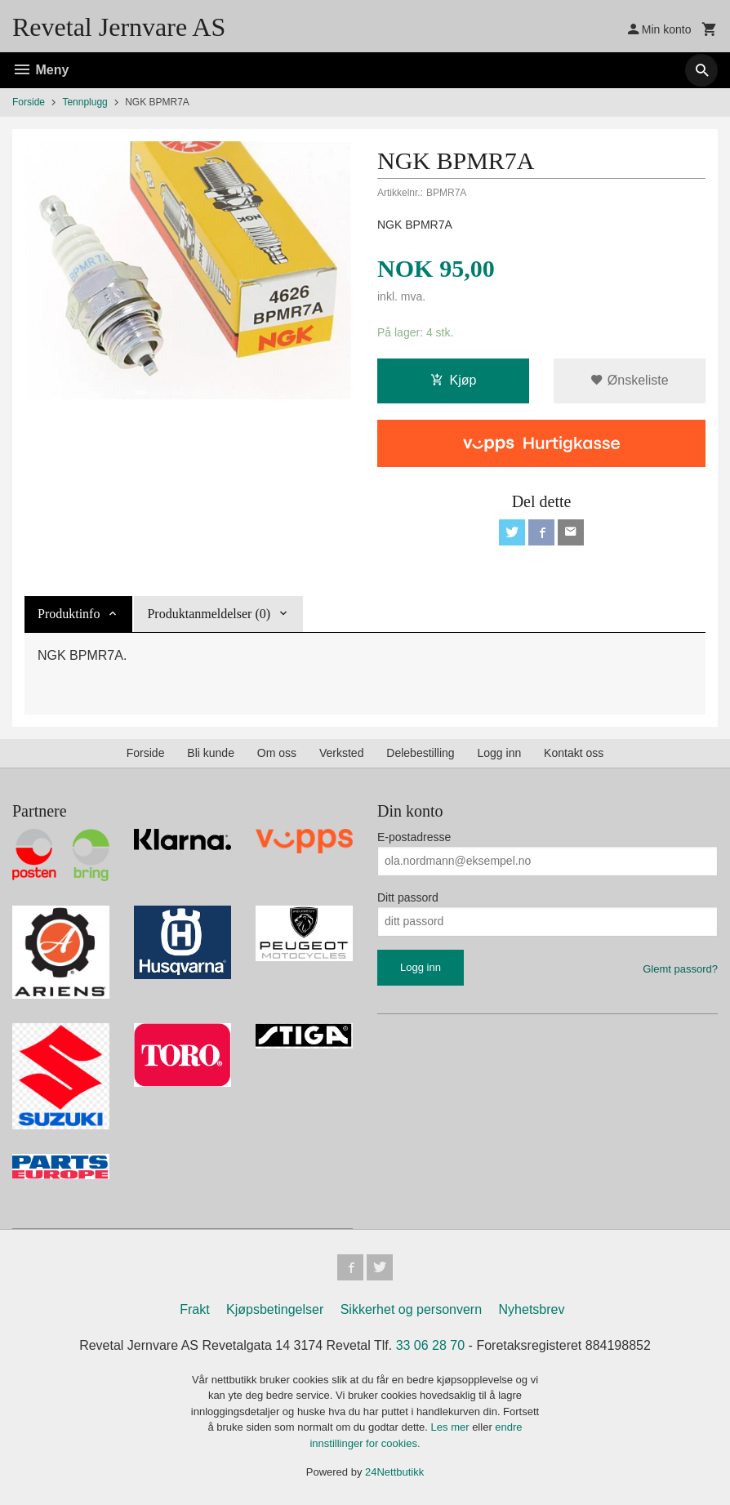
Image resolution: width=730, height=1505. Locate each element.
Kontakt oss (573, 752)
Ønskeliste (629, 380)
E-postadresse (414, 837)
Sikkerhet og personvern (411, 1309)
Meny (40, 70)
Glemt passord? (680, 969)
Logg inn (499, 752)
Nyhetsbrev (532, 1309)
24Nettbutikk (394, 1472)
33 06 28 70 (430, 1345)
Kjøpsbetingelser (274, 1309)
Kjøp (453, 380)
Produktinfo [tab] (69, 614)
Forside (28, 102)
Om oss (276, 752)
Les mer (452, 1427)
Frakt (194, 1309)
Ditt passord (407, 897)
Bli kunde (210, 752)
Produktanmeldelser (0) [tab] (208, 614)
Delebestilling (420, 752)
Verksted (341, 752)
